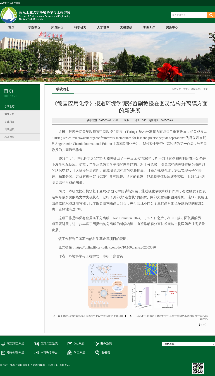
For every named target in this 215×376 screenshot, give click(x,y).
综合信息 (9, 137)
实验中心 (172, 27)
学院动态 (9, 106)
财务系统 (106, 343)
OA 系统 (79, 343)
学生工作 (149, 27)
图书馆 (105, 352)
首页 (11, 27)
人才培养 (103, 27)
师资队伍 (57, 27)
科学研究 (80, 27)
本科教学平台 (49, 352)
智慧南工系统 (15, 343)
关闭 (202, 325)
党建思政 (126, 27)
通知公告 (9, 114)
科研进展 (9, 129)
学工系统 (79, 352)
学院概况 (34, 27)
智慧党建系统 (49, 343)
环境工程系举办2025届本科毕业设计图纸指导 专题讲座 (93, 316)
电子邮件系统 (15, 352)
